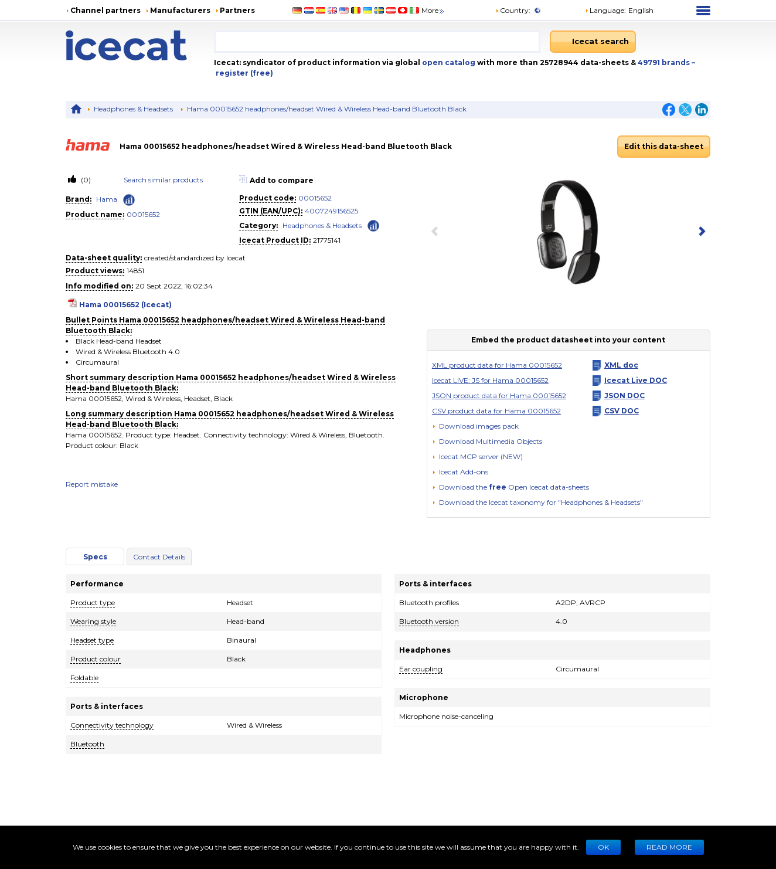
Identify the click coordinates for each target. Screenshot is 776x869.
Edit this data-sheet (663, 146)
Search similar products (163, 179)
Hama (106, 199)
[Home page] (140, 45)
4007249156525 (331, 210)
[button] (487, 441)
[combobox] (377, 41)
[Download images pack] (475, 426)
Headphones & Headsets (133, 108)
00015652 (143, 214)
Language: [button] (605, 10)
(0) (85, 179)
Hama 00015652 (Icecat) (125, 304)
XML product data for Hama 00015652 (497, 365)
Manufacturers (180, 10)
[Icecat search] (593, 41)
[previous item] (437, 232)
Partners (237, 10)
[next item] (700, 232)
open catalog (447, 62)
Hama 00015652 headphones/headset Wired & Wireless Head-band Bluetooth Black (327, 108)
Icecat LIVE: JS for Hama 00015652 (490, 380)
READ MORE (669, 847)
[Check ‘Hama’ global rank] (129, 200)
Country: (512, 10)
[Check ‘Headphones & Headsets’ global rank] (373, 224)
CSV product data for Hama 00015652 (496, 410)
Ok (603, 847)
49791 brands (665, 62)
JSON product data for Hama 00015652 (499, 395)
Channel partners (105, 10)
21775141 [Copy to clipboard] (327, 240)
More (433, 10)
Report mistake (92, 484)
